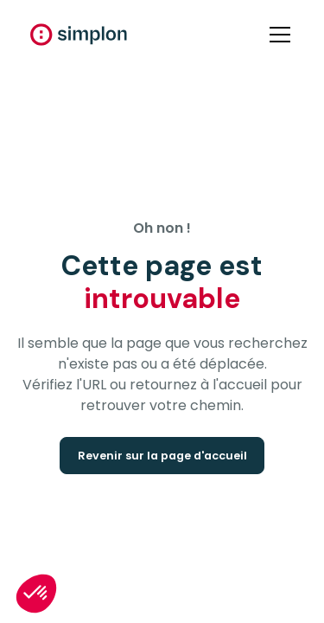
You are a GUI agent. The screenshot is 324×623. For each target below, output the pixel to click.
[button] (276, 34)
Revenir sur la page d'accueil (162, 455)
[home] (78, 34)
